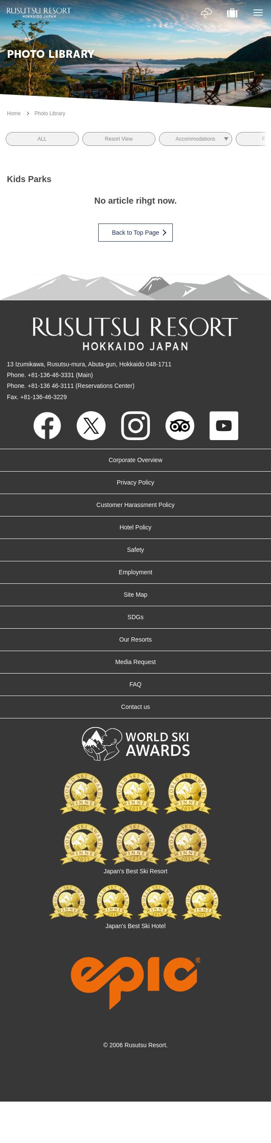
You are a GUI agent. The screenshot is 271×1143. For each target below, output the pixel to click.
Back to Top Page (138, 232)
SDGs (135, 617)
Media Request (135, 661)
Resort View (118, 139)
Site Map (135, 594)
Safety (135, 549)
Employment (136, 572)
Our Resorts (135, 639)
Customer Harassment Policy (135, 504)
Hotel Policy (136, 527)
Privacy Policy (135, 482)
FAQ (135, 684)
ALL (42, 139)
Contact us (135, 706)
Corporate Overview (135, 460)
